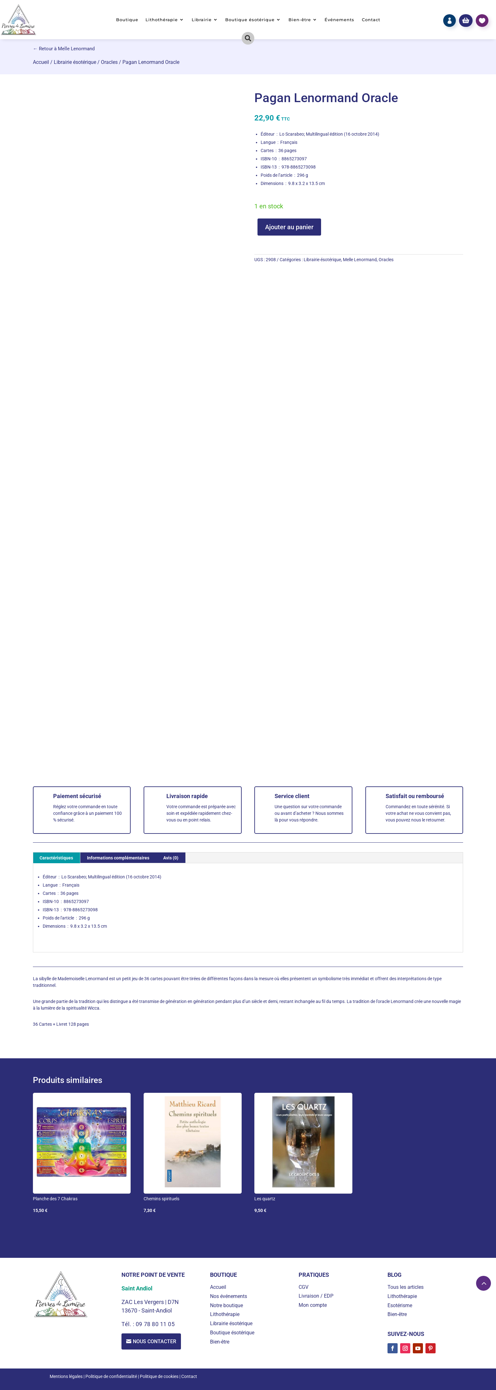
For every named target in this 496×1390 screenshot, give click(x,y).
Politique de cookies (159, 1376)
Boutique (127, 19)
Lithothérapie (162, 19)
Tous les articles (406, 1287)
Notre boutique (226, 1305)
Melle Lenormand (360, 259)
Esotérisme (400, 1305)
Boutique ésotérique (250, 19)
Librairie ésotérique (75, 62)
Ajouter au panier (289, 227)
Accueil (41, 62)
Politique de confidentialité (111, 1376)
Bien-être (299, 19)
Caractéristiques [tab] (56, 857)
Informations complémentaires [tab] (118, 857)
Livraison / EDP (316, 1296)
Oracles (109, 62)
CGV (303, 1287)
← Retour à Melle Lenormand (64, 49)
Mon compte (313, 1305)
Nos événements (228, 1296)
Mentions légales (66, 1376)
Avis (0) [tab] (170, 857)
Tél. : (128, 1324)
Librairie (202, 19)
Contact (371, 19)
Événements (339, 19)
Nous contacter (154, 1341)
